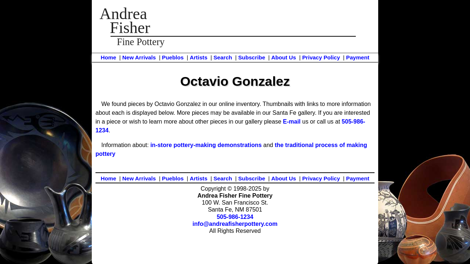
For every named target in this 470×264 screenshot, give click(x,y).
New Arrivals (139, 57)
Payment (357, 57)
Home (108, 57)
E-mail (292, 121)
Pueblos (173, 57)
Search (222, 57)
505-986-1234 (235, 217)
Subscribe (251, 57)
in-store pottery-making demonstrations (205, 145)
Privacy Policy (321, 57)
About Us (283, 57)
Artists (198, 57)
